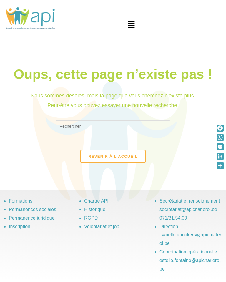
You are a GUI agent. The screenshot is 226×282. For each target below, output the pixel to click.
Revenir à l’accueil (113, 156)
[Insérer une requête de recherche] (113, 126)
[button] (131, 25)
